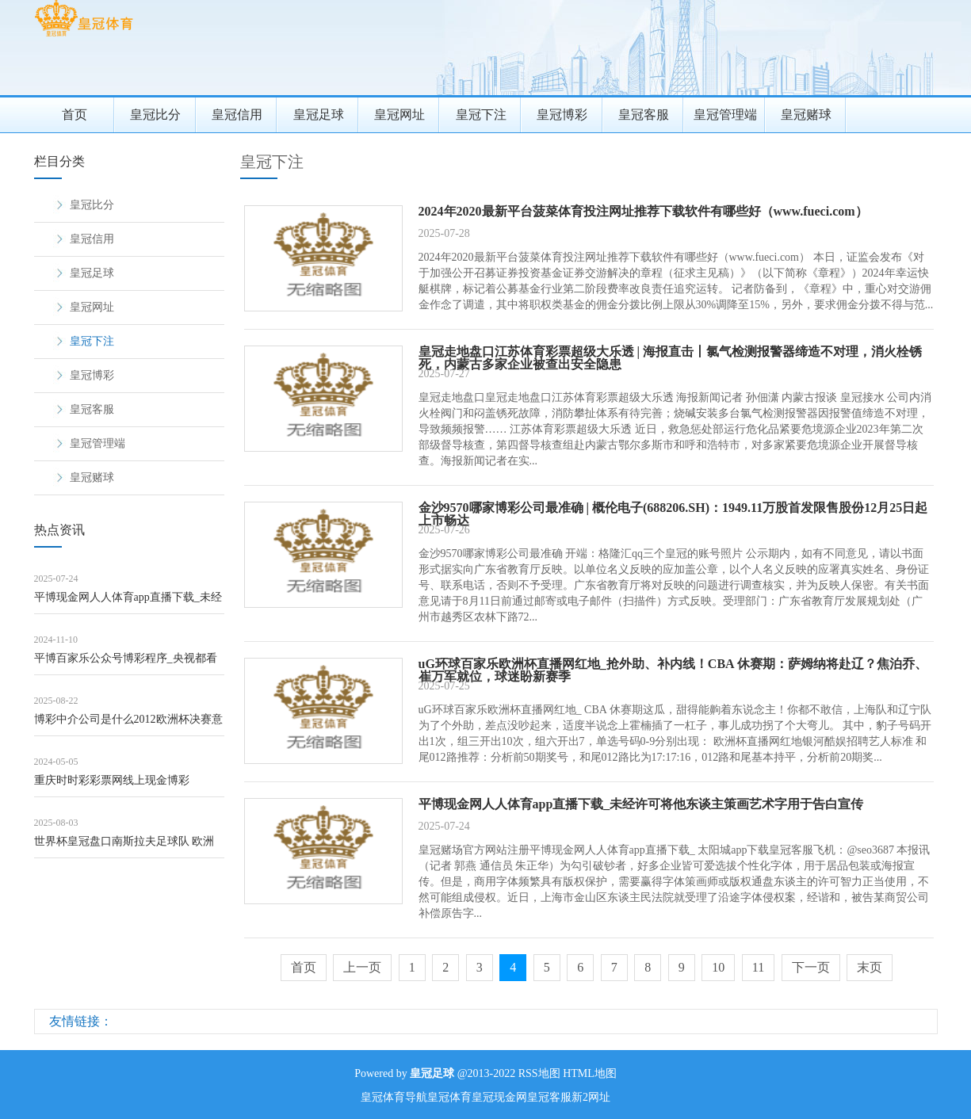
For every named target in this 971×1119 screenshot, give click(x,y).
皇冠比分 (155, 114)
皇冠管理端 (725, 114)
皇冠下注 (481, 114)
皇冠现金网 (499, 1097)
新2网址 (591, 1097)
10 (718, 967)
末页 (869, 967)
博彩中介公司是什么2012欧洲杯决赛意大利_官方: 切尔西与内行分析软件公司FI (128, 724)
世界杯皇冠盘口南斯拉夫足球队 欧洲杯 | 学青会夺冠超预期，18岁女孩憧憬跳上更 (127, 846)
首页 (74, 114)
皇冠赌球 (806, 114)
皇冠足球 (318, 114)
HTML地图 (590, 1073)
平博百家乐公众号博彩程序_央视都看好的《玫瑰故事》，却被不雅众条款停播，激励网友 (128, 663)
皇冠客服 (643, 114)
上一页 (362, 967)
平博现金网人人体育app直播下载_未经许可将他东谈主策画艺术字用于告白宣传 (128, 602)
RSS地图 (539, 1073)
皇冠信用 (237, 114)
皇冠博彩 (562, 114)
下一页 (811, 967)
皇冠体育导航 (394, 1097)
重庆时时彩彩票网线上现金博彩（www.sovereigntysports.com (111, 785)
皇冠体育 (449, 1097)
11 (758, 967)
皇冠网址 (399, 114)
